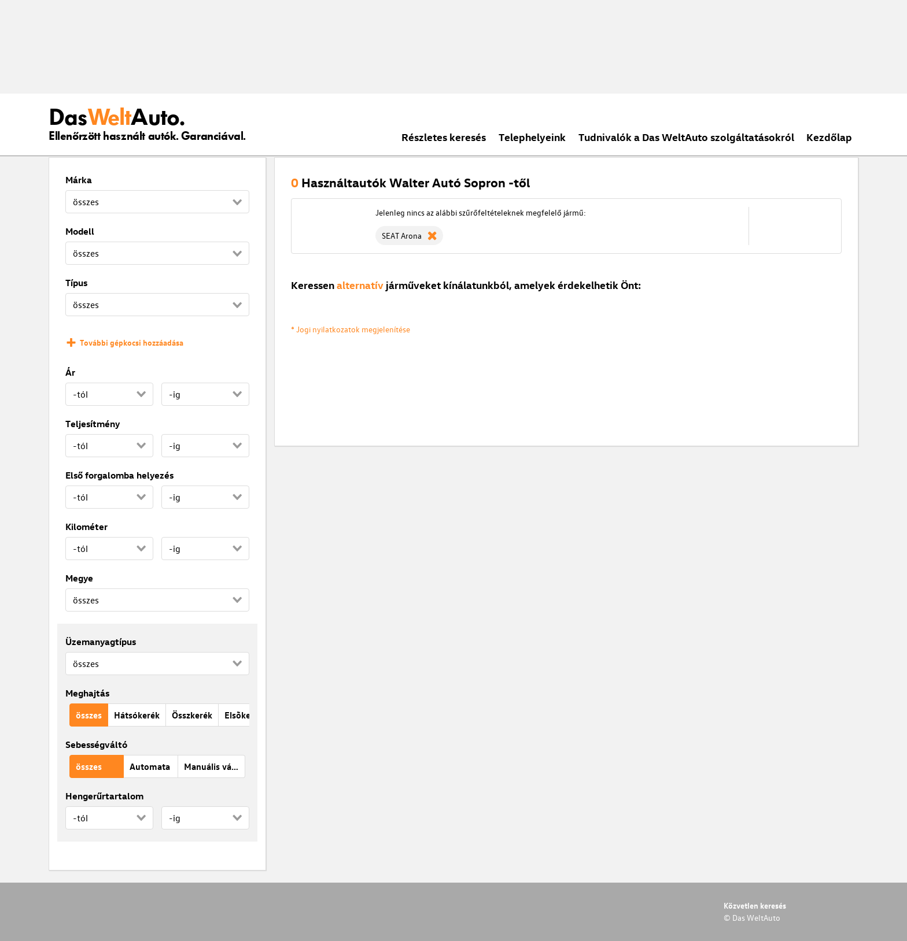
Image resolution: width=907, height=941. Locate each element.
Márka (78, 180)
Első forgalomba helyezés (119, 475)
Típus (76, 282)
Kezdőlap (829, 136)
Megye (79, 578)
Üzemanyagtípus (100, 641)
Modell (79, 231)
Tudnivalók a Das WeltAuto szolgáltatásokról (686, 136)
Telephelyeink (532, 136)
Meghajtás (87, 693)
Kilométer (86, 526)
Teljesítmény (92, 423)
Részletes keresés (443, 136)
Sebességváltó (96, 744)
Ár (70, 372)
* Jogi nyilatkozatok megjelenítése (350, 329)
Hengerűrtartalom (104, 796)
